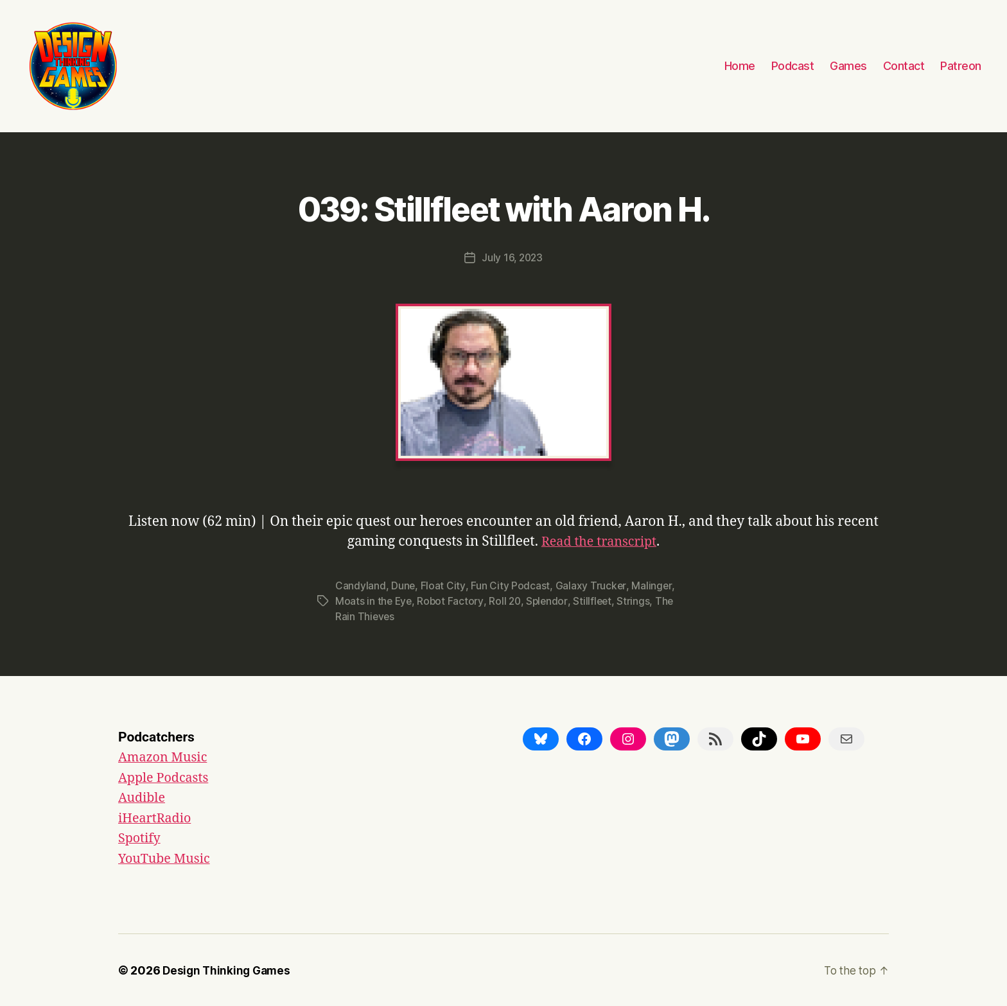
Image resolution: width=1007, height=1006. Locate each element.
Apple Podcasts (166, 776)
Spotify (140, 837)
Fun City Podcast (510, 584)
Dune (403, 584)
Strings (638, 600)
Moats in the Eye (374, 600)
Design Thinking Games (228, 969)
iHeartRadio (157, 817)
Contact (904, 66)
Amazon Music (165, 756)
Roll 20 (507, 600)
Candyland (360, 584)
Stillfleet (596, 600)
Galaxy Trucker (590, 584)
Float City (443, 584)
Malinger (651, 584)
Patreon (960, 66)
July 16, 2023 (512, 257)
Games (848, 66)
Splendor (550, 600)
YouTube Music (167, 857)
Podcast (792, 66)
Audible (143, 797)
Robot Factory (452, 600)
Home (739, 66)
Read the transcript (599, 541)
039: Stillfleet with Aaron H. (503, 206)
